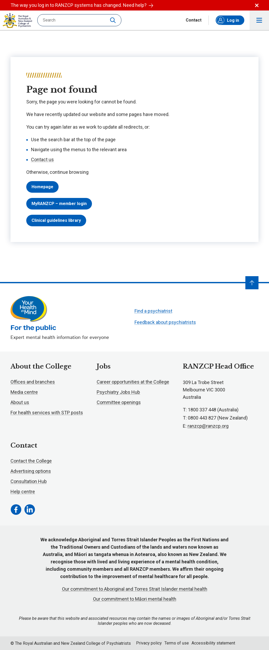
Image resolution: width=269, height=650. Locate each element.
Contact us (42, 159)
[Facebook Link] (16, 509)
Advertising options (31, 471)
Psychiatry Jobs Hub (118, 392)
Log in (227, 20)
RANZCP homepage (17, 20)
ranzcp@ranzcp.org (208, 426)
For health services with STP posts (47, 412)
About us (20, 402)
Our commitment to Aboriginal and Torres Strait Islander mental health (134, 589)
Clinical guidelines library (56, 220)
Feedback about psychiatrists (165, 322)
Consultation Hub (29, 481)
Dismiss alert (256, 5)
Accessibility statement (213, 643)
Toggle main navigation (259, 20)
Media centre (24, 392)
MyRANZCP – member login (59, 203)
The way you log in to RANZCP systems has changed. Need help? (82, 5)
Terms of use (176, 643)
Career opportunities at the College (133, 382)
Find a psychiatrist (153, 311)
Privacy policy (149, 643)
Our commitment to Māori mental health (134, 599)
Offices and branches (33, 382)
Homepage (42, 186)
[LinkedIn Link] (29, 509)
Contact (193, 20)
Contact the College (31, 461)
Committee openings (119, 402)
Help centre (23, 491)
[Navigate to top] (251, 282)
